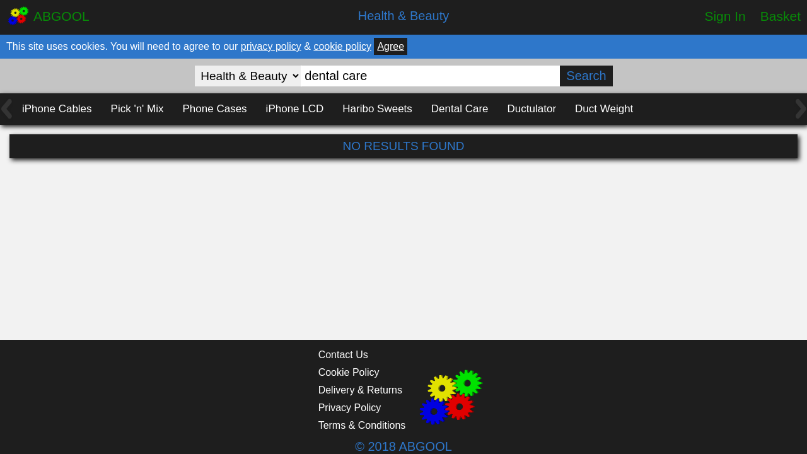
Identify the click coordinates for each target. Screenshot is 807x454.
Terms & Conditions (362, 425)
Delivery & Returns (360, 390)
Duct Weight (604, 109)
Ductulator (532, 109)
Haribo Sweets (377, 109)
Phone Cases (215, 109)
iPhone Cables (57, 109)
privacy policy (271, 46)
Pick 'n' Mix (137, 109)
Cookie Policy (349, 372)
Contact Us (343, 354)
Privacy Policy (349, 407)
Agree (390, 46)
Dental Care (460, 109)
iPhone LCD (295, 109)
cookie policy (342, 46)
